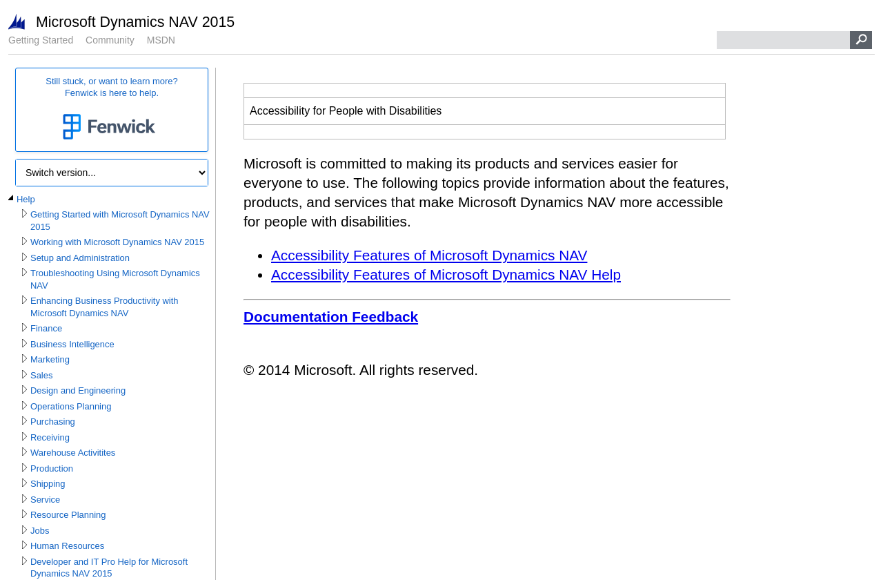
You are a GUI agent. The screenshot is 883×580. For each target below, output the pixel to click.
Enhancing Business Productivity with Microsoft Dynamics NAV (104, 307)
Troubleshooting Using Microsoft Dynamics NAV (115, 279)
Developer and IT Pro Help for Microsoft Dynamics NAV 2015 (109, 568)
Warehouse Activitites (72, 452)
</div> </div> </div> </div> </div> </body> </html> (487, 238)
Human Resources (67, 546)
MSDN (161, 40)
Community (110, 40)
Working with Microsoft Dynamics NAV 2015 (117, 242)
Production (51, 468)
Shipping (47, 483)
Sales (41, 375)
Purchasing (52, 421)
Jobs (39, 530)
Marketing (50, 359)
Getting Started (40, 40)
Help (26, 199)
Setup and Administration (80, 258)
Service (45, 499)
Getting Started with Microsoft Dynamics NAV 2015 (120, 220)
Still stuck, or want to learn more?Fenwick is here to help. (112, 110)
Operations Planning (70, 406)
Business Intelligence (72, 344)
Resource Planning (68, 515)
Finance (46, 328)
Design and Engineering (78, 390)
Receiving (50, 437)
